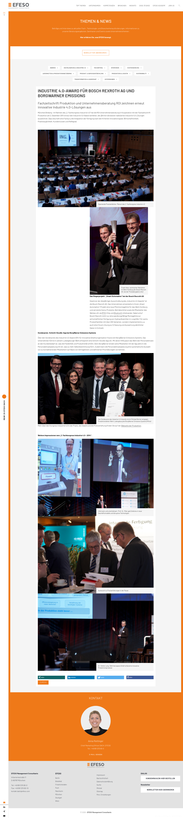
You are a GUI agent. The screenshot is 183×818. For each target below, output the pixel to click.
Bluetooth (118, 313)
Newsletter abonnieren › (96, 53)
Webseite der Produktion (131, 425)
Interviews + (116, 68)
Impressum (101, 775)
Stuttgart (58, 798)
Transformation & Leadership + (86, 79)
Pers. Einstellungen (104, 795)
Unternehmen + (111, 79)
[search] (179, 10)
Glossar (99, 788)
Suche (99, 785)
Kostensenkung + (134, 68)
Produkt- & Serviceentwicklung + (93, 73)
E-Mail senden (95, 754)
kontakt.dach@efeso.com (20, 791)
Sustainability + (142, 73)
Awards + (54, 68)
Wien (57, 801)
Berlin (57, 778)
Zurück (43, 682)
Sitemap (100, 791)
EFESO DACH (4, 410)
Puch (57, 788)
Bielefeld (58, 781)
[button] (51, 677)
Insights (132, 6)
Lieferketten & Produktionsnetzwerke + (58, 73)
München (58, 794)
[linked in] (4, 807)
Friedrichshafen (61, 785)
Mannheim (59, 791)
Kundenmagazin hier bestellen (160, 778)
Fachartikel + (99, 68)
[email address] (4, 802)
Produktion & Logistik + (121, 73)
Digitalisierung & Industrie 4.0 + (76, 68)
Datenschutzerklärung (105, 782)
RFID (104, 313)
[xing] (4, 811)
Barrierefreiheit (102, 778)
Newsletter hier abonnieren (160, 790)
